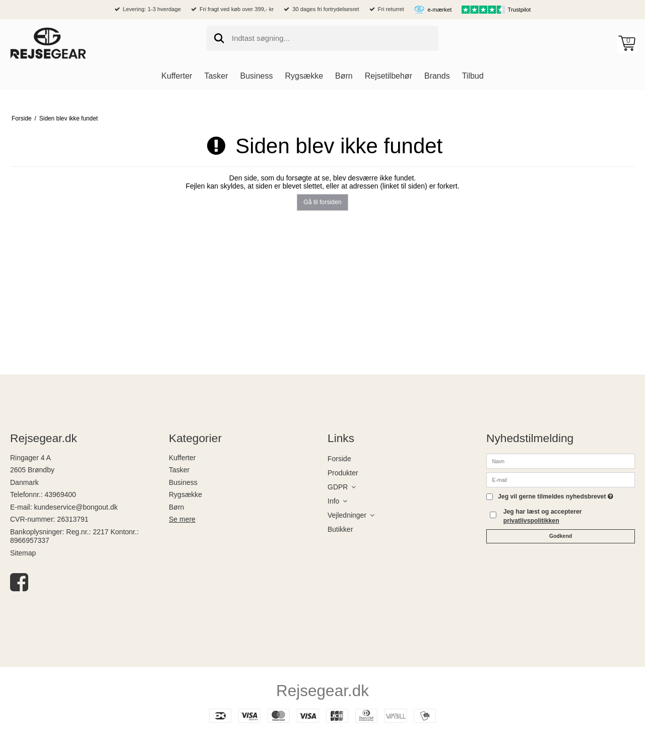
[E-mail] (560, 479)
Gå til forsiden (322, 202)
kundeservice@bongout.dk (75, 507)
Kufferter (182, 458)
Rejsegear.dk (322, 691)
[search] (322, 38)
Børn (176, 507)
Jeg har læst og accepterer (542, 516)
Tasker (179, 470)
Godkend (560, 536)
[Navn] (560, 460)
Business (183, 482)
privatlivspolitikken (531, 520)
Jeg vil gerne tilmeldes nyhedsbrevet (555, 496)
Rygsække (185, 494)
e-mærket (439, 10)
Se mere (182, 519)
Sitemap (23, 553)
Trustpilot (519, 10)
